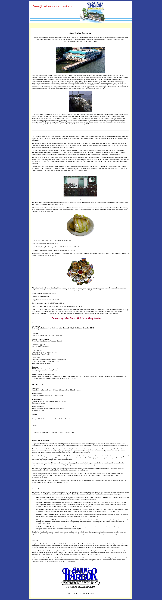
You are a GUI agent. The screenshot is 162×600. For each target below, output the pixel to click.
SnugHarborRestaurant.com (53, 6)
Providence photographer (98, 150)
